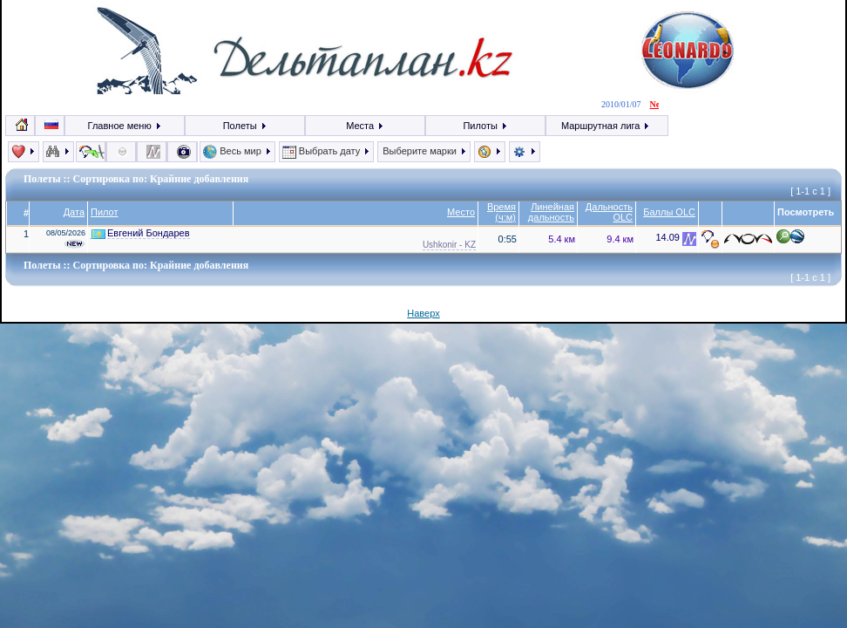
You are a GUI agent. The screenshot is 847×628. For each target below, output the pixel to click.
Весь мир (237, 151)
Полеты (245, 125)
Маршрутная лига (606, 125)
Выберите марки (424, 151)
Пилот (105, 212)
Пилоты (485, 125)
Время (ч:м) (501, 211)
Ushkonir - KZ (449, 244)
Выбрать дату (326, 151)
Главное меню (125, 125)
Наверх (423, 313)
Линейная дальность (551, 211)
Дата (74, 212)
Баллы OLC (669, 212)
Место (461, 212)
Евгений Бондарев (140, 233)
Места (365, 125)
